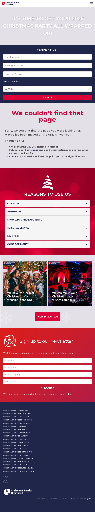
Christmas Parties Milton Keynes (18, 468)
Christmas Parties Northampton (18, 471)
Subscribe (47, 388)
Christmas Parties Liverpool (16, 423)
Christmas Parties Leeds (14, 426)
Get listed (53, 499)
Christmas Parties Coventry (16, 445)
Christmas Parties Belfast (15, 449)
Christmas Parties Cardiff (15, 436)
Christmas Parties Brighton (16, 462)
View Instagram (47, 316)
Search (47, 97)
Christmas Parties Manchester (17, 420)
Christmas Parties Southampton (18, 458)
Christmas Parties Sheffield (16, 439)
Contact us (15, 156)
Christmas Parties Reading (15, 465)
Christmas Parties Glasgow (16, 417)
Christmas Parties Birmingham (17, 413)
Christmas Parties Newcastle (17, 455)
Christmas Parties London (15, 410)
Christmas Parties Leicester (16, 442)
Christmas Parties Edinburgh (16, 433)
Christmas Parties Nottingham (17, 452)
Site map (65, 499)
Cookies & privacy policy (82, 499)
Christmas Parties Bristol (15, 429)
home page (32, 150)
